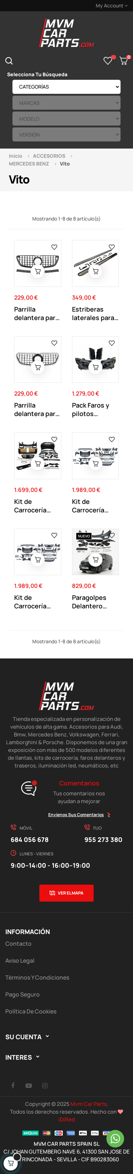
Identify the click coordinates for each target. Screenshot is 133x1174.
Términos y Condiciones (37, 977)
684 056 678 (30, 839)
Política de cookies (30, 1011)
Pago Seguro (22, 994)
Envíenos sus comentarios (76, 815)
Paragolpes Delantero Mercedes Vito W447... (94, 601)
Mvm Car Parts (89, 1104)
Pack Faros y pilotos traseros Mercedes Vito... (90, 409)
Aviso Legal (19, 960)
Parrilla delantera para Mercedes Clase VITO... (36, 313)
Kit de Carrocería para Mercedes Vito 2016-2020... (37, 505)
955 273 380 (103, 839)
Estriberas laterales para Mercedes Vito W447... (94, 313)
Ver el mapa (70, 893)
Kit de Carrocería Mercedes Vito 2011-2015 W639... (36, 601)
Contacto (18, 943)
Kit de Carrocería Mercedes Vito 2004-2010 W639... (94, 505)
